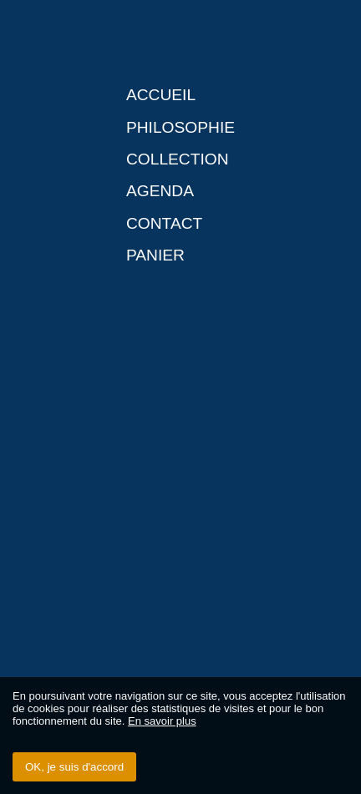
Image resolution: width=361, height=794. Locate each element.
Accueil (161, 95)
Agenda (160, 191)
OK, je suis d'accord (74, 767)
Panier (155, 255)
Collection (177, 159)
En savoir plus (162, 721)
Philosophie (180, 127)
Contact (164, 223)
